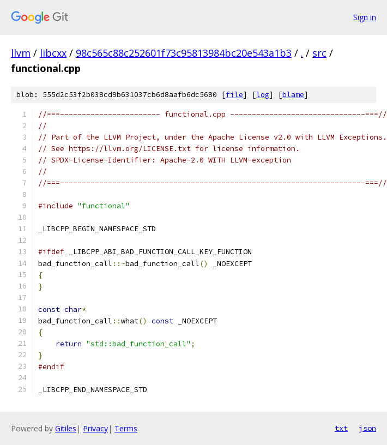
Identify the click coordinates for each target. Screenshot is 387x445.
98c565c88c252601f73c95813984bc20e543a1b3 (184, 52)
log (262, 94)
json (367, 428)
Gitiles (65, 428)
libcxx (53, 52)
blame (293, 94)
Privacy (95, 428)
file (234, 94)
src (319, 52)
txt (341, 428)
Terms (125, 428)
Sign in (364, 17)
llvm (21, 52)
